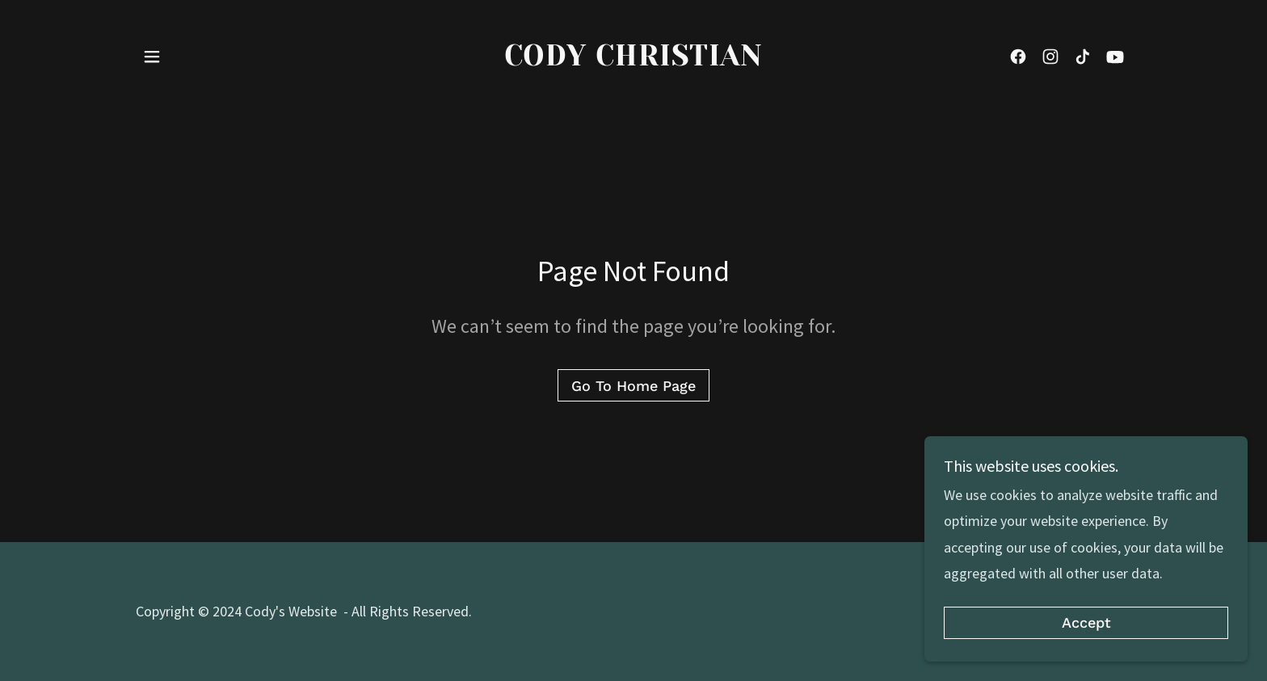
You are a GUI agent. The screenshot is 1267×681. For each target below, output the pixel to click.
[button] (152, 56)
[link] (634, 60)
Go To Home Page (633, 385)
